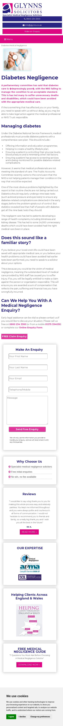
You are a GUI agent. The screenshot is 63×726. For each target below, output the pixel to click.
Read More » (29, 532)
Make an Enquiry (32, 31)
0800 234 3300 (32, 19)
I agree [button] (11, 717)
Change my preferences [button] (40, 717)
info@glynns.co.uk (32, 25)
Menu (8, 39)
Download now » (29, 664)
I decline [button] (22, 717)
